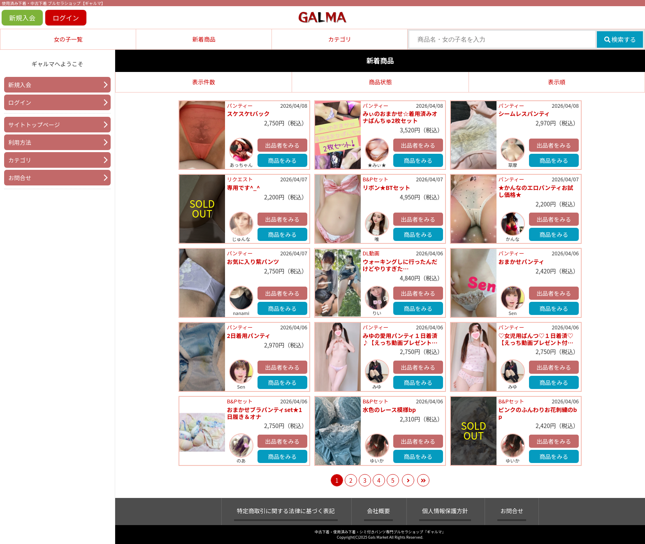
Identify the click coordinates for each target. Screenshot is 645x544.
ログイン (66, 18)
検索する (620, 39)
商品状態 (380, 82)
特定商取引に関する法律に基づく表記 (286, 511)
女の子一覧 (68, 39)
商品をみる (282, 160)
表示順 (556, 82)
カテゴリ (339, 39)
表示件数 (203, 82)
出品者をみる (282, 145)
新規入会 (22, 18)
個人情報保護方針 (445, 511)
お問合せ (19, 178)
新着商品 (204, 39)
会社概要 (378, 511)
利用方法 (19, 142)
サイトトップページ (34, 124)
